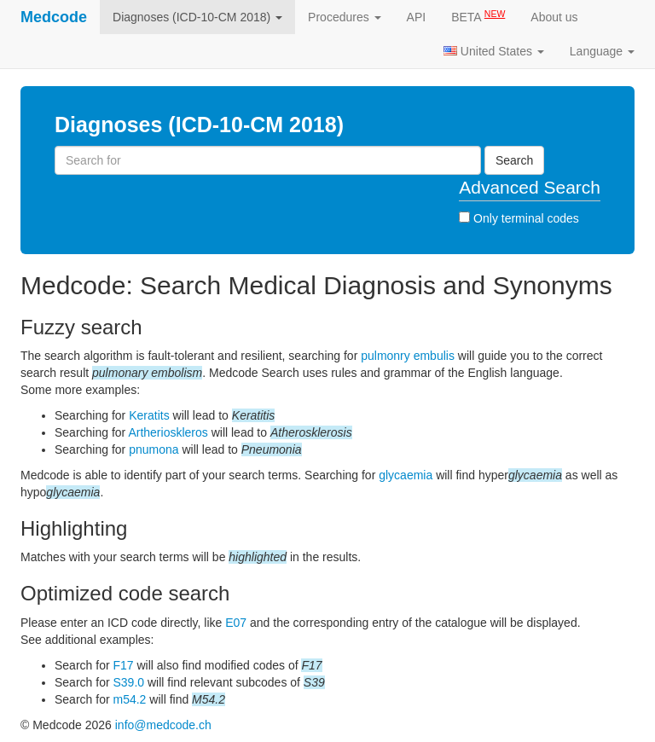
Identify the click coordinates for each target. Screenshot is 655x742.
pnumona (153, 449)
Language (602, 51)
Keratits (149, 415)
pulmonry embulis (408, 355)
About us (553, 17)
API (416, 17)
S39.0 (128, 682)
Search (514, 160)
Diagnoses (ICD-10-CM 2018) (197, 17)
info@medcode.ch (163, 725)
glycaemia (405, 475)
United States (493, 51)
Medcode (53, 17)
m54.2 (129, 699)
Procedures (344, 17)
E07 (235, 622)
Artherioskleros (167, 432)
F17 (123, 665)
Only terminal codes (519, 218)
